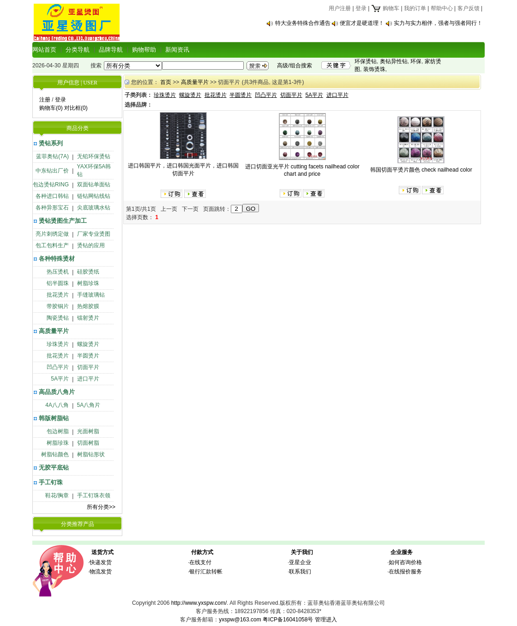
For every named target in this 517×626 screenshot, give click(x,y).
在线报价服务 (405, 571)
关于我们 (302, 552)
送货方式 (102, 552)
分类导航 (78, 49)
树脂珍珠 (88, 283)
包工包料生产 (52, 245)
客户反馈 (468, 8)
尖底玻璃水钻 (93, 207)
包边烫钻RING (51, 184)
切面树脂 (88, 443)
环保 (415, 61)
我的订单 (415, 8)
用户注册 (340, 8)
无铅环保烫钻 (93, 156)
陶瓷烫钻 (58, 318)
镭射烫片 (88, 318)
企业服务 (402, 552)
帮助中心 (442, 8)
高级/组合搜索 (294, 65)
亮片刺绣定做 (52, 234)
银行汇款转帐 (205, 571)
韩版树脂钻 (54, 418)
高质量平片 (54, 331)
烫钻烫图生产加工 (63, 220)
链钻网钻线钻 (93, 196)
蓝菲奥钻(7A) (52, 156)
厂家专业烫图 (93, 234)
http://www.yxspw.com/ (199, 603)
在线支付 (200, 562)
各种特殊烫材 (57, 258)
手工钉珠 (51, 482)
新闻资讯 (177, 49)
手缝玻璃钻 (91, 295)
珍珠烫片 (58, 344)
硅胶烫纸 (88, 271)
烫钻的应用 (91, 245)
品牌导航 (111, 49)
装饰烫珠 (374, 69)
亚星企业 (300, 562)
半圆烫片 (88, 355)
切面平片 (88, 367)
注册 (44, 99)
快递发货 (101, 562)
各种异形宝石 (52, 207)
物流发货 (101, 571)
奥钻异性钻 (394, 61)
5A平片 (60, 379)
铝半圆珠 (58, 283)
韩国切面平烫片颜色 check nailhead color (421, 170)
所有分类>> (101, 507)
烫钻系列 (51, 143)
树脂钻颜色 (55, 454)
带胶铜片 (58, 306)
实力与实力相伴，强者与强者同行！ (438, 23)
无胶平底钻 (54, 467)
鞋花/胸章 (57, 495)
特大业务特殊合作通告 (303, 23)
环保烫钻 (366, 61)
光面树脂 (88, 431)
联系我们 (300, 571)
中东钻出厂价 (52, 170)
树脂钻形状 (91, 454)
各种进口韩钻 (52, 196)
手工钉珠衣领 (93, 495)
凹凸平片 (58, 367)
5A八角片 (89, 405)
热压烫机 (58, 271)
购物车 (385, 8)
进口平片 (88, 379)
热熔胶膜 (88, 306)
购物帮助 (144, 49)
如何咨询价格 (405, 562)
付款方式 (202, 552)
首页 (165, 82)
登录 (361, 8)
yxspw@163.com (240, 619)
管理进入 (326, 619)
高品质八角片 (57, 391)
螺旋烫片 (88, 344)
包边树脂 (58, 431)
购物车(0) (51, 108)
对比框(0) (76, 108)
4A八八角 (57, 405)
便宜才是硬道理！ (362, 23)
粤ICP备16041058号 (288, 619)
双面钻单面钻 (93, 184)
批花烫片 (58, 295)
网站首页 (44, 49)
